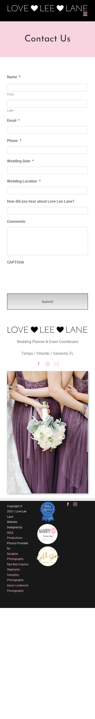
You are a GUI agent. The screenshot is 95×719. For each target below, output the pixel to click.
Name (14, 77)
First (10, 94)
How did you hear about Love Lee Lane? (40, 201)
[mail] (56, 364)
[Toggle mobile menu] (85, 14)
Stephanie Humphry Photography (15, 575)
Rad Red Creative (17, 564)
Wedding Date (20, 161)
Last (10, 110)
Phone (14, 140)
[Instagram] (75, 504)
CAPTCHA (15, 262)
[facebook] (39, 364)
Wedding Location (24, 181)
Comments (16, 221)
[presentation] (42, 277)
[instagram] (48, 364)
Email (13, 120)
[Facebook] (68, 504)
